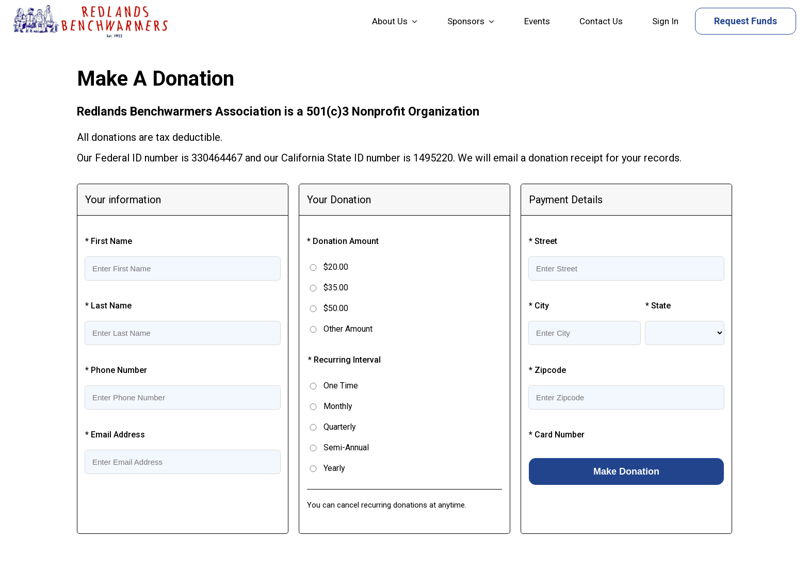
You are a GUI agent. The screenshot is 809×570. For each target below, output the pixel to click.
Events (537, 21)
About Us (390, 21)
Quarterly (339, 427)
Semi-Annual (346, 447)
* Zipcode (547, 370)
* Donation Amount (343, 241)
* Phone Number (116, 370)
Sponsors (465, 21)
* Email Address (115, 434)
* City (539, 306)
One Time (340, 385)
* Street (543, 241)
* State (658, 306)
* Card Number (557, 434)
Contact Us (601, 21)
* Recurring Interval (344, 360)
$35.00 (335, 287)
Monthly (337, 406)
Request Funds (745, 20)
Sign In (665, 21)
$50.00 (335, 308)
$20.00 (335, 267)
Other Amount (348, 329)
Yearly (334, 468)
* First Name (108, 241)
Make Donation (626, 471)
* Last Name (108, 306)
